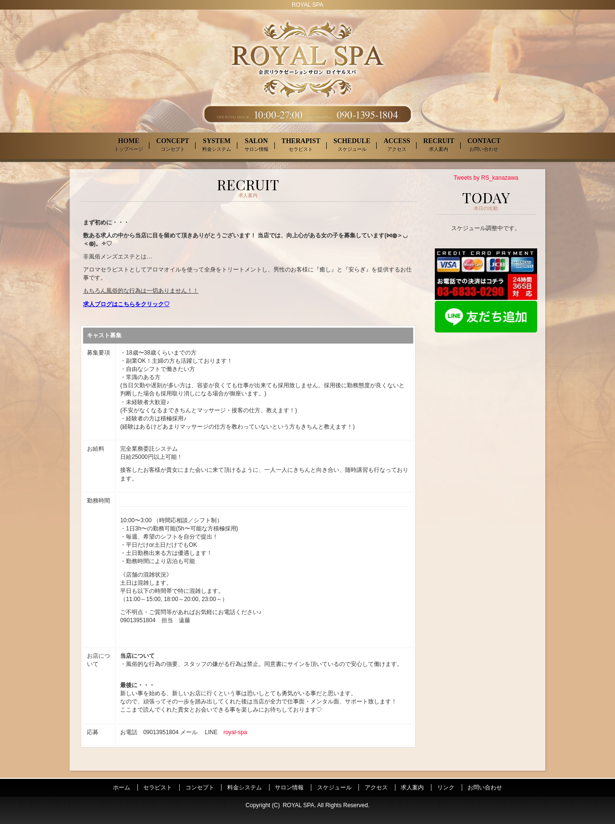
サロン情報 (289, 787)
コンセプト (199, 787)
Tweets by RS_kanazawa (486, 177)
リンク (446, 787)
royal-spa (235, 732)
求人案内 (412, 787)
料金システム (244, 787)
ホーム (121, 787)
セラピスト (157, 787)
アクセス (376, 787)
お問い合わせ (484, 787)
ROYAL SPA (298, 805)
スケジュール (334, 787)
